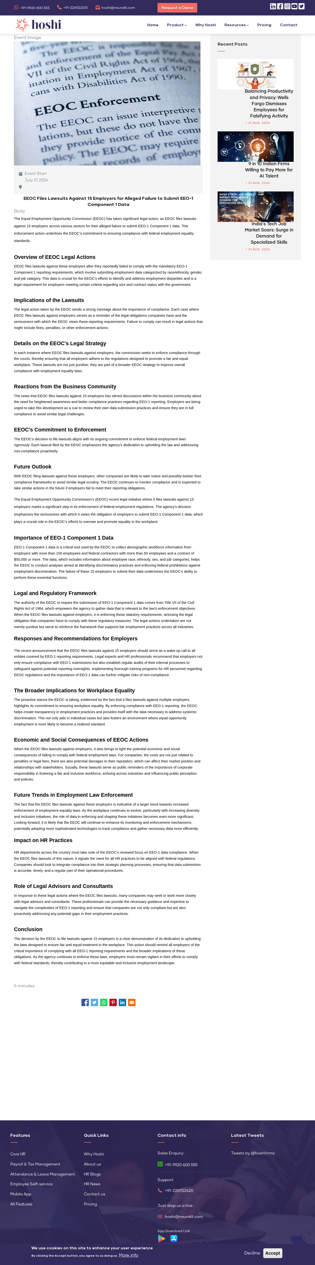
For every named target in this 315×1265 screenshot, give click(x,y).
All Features (21, 1204)
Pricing (264, 24)
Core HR (18, 1154)
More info (128, 1255)
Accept (272, 1253)
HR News (92, 1184)
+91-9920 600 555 (32, 8)
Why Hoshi (205, 24)
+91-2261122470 (72, 8)
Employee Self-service (31, 1184)
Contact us (94, 1194)
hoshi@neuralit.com (115, 8)
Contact (288, 24)
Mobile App (20, 1194)
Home (152, 24)
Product (177, 25)
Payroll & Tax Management (35, 1164)
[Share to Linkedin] (122, 1002)
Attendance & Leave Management (42, 1174)
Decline (252, 1253)
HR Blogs (92, 1174)
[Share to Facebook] (85, 1002)
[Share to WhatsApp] (103, 1002)
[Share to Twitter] (94, 1002)
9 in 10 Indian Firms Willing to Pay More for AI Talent (269, 170)
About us (92, 1164)
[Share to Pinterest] (113, 1002)
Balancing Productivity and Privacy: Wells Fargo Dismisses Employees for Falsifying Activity (269, 103)
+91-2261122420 (179, 1191)
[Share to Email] (131, 1002)
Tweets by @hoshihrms (253, 1153)
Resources (236, 25)
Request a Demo (177, 7)
